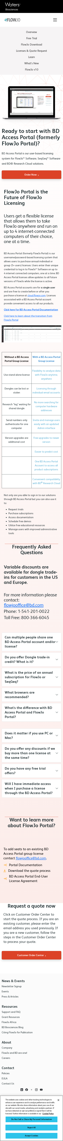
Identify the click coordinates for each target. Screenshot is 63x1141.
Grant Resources (11, 1017)
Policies (6, 1073)
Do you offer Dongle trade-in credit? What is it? (27, 659)
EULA (4, 1078)
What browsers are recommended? (20, 694)
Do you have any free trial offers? (25, 770)
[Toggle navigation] (55, 20)
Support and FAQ (11, 1011)
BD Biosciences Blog (12, 1027)
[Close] (58, 1101)
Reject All (31, 1129)
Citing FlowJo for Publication (17, 1032)
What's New (31, 63)
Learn (31, 57)
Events (5, 991)
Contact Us (8, 1083)
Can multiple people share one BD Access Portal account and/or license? (30, 641)
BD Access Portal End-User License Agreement (25, 878)
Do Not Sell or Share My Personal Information (31, 1120)
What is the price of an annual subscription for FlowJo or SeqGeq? (29, 677)
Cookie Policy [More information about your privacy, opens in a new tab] (48, 1115)
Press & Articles (10, 996)
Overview (31, 32)
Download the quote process (26, 870)
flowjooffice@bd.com (24, 605)
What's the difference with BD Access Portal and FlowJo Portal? (28, 712)
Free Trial (31, 38)
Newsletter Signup (12, 986)
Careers (6, 1057)
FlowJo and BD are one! (14, 1052)
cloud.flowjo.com (36, 295)
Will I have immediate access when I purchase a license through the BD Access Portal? (29, 788)
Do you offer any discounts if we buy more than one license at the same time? (30, 753)
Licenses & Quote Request (31, 50)
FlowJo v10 (31, 69)
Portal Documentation (22, 865)
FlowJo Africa (9, 1022)
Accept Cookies (31, 1137)
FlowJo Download (31, 44)
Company (7, 1047)
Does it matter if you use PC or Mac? (29, 735)
